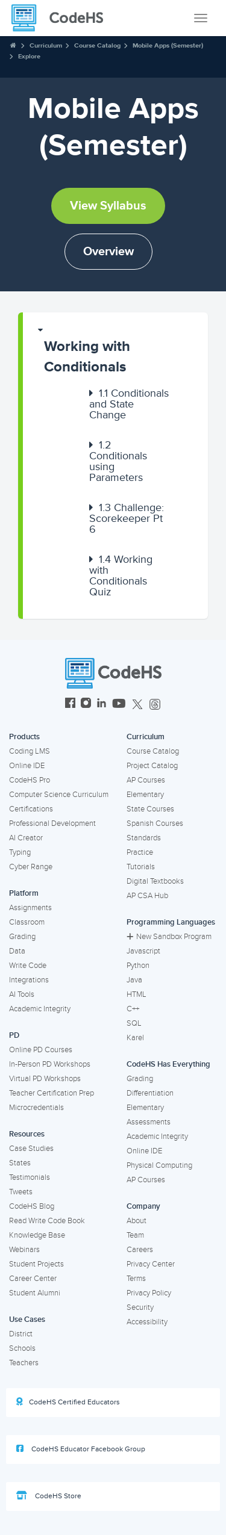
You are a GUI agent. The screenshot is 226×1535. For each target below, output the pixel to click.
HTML (136, 994)
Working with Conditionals (87, 357)
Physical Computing (159, 1165)
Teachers (24, 1363)
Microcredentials (36, 1107)
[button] (115, 351)
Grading (22, 936)
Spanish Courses (155, 823)
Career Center (33, 1278)
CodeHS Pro (29, 780)
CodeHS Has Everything (168, 1064)
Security (140, 1307)
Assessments (149, 1122)
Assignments (30, 908)
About (136, 1221)
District (21, 1334)
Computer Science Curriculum (58, 794)
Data (17, 951)
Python (138, 965)
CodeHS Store (48, 1496)
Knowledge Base (37, 1235)
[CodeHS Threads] (155, 705)
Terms (136, 1278)
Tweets (21, 1192)
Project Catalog (152, 766)
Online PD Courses (40, 1050)
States (20, 1163)
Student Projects (36, 1264)
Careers (140, 1249)
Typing (20, 852)
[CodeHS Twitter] (137, 705)
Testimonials (29, 1177)
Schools (22, 1348)
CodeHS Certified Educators (68, 1402)
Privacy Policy (149, 1293)
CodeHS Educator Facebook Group (80, 1449)
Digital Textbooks (155, 881)
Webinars (24, 1249)
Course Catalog (97, 45)
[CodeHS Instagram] (86, 705)
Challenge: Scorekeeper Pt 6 (126, 518)
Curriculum (46, 45)
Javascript (143, 951)
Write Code (27, 965)
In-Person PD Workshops (49, 1064)
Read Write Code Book (47, 1221)
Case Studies (31, 1148)
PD (14, 1035)
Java (134, 980)
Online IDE (27, 766)
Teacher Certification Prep (51, 1093)
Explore (29, 56)
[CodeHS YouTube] (119, 705)
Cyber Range (30, 867)
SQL (134, 1023)
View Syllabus (108, 206)
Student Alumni (34, 1293)
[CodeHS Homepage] (62, 18)
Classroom (27, 922)
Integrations (29, 980)
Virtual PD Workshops (45, 1079)
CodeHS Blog (31, 1206)
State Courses (150, 809)
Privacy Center (151, 1264)
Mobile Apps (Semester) (168, 45)
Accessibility (147, 1322)
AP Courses (146, 780)
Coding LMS (29, 751)
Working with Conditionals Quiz (120, 575)
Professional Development (52, 823)
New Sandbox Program (169, 936)
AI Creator (26, 838)
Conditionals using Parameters (118, 461)
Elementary (145, 794)
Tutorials (141, 867)
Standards (144, 838)
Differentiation (150, 1093)
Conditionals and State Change (129, 403)
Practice (140, 852)
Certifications (31, 809)
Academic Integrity (40, 1009)
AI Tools (21, 994)
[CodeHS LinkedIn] (101, 705)
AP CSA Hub (147, 896)
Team (135, 1235)
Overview (108, 251)
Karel (135, 1038)
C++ (133, 1009)
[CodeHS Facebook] (70, 705)
